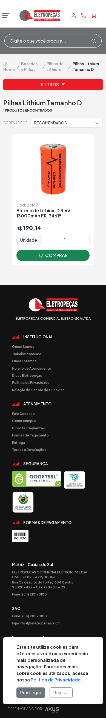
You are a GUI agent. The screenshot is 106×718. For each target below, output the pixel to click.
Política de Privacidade (56, 680)
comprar (53, 255)
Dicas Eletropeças (27, 375)
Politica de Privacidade (31, 382)
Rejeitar (61, 692)
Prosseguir (31, 692)
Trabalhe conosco (26, 354)
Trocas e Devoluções (29, 449)
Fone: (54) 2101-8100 (29, 594)
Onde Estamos (24, 361)
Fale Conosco (23, 413)
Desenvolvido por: (33, 710)
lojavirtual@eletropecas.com (36, 623)
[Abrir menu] (4, 15)
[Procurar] (93, 41)
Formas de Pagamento (30, 435)
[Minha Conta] (73, 15)
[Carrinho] (93, 15)
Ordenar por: (15, 123)
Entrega (18, 442)
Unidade (28, 240)
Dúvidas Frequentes (28, 428)
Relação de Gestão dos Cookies (38, 390)
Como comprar (24, 420)
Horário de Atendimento (31, 368)
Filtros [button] (53, 84)
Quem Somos (23, 346)
